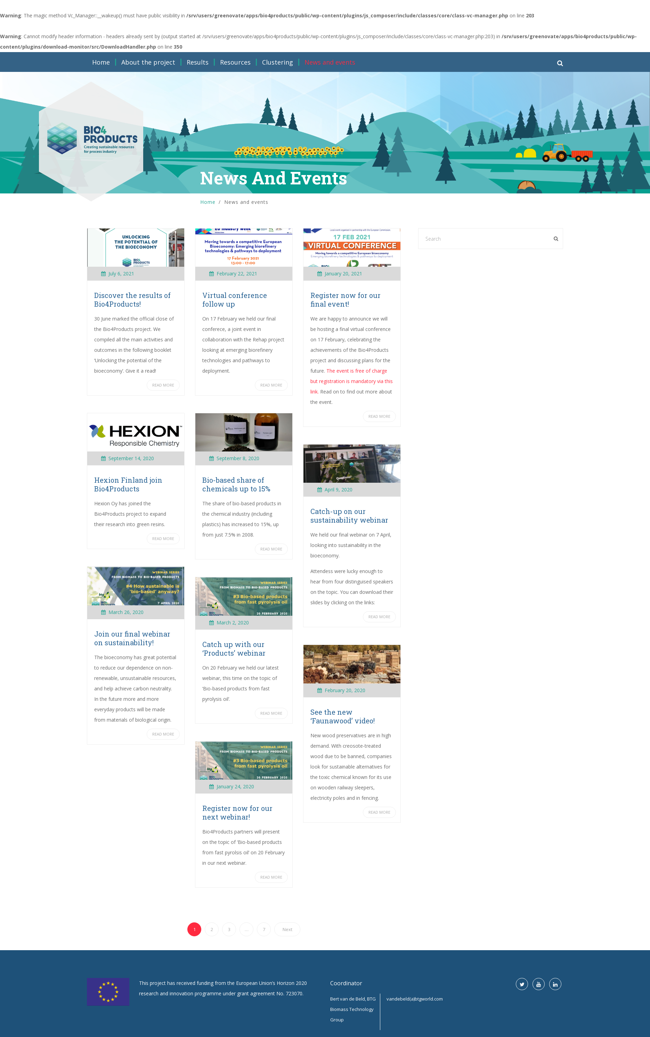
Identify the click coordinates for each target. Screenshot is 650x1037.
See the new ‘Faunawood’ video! (342, 716)
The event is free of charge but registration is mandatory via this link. (351, 381)
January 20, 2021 (343, 273)
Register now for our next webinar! (237, 812)
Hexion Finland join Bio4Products (128, 484)
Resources (235, 62)
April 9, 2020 (338, 489)
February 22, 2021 (237, 273)
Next (287, 929)
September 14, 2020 (131, 458)
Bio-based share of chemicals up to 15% (236, 484)
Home (101, 62)
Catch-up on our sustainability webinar (349, 515)
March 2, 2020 (233, 622)
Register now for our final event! (345, 299)
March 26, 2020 (126, 612)
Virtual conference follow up (234, 299)
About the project (148, 62)
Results (198, 62)
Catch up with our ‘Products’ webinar (234, 648)
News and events (329, 62)
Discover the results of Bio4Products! (132, 299)
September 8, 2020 (238, 458)
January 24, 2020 (235, 786)
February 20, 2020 (345, 690)
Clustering (277, 62)
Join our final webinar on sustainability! (132, 638)
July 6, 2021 (121, 273)
